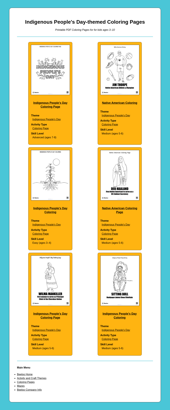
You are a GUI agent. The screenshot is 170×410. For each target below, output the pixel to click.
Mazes (21, 386)
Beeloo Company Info (29, 389)
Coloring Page (40, 128)
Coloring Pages (26, 382)
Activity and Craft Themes (31, 378)
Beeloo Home (25, 374)
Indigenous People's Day (46, 119)
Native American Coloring (119, 102)
